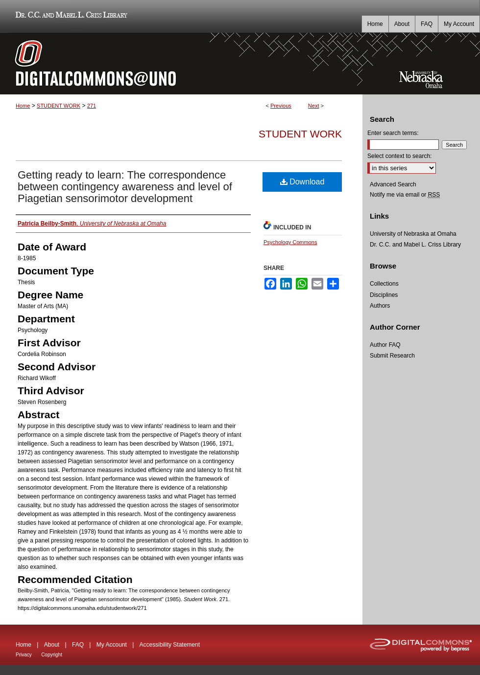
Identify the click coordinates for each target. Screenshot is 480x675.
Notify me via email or (405, 194)
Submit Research (392, 355)
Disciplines (384, 295)
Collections (384, 283)
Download (302, 182)
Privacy (24, 654)
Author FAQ (385, 344)
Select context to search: (399, 156)
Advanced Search (393, 184)
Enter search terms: (393, 133)
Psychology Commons (290, 242)
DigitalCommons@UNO (181, 63)
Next (313, 106)
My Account (111, 644)
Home (23, 106)
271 (91, 106)
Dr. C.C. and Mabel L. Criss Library (70, 16)
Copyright (51, 654)
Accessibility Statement (170, 644)
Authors (380, 305)
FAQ (78, 644)
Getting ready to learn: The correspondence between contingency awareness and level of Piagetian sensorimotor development (125, 186)
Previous (280, 106)
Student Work (300, 133)
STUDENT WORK (58, 106)
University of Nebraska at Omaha (413, 233)
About (51, 644)
